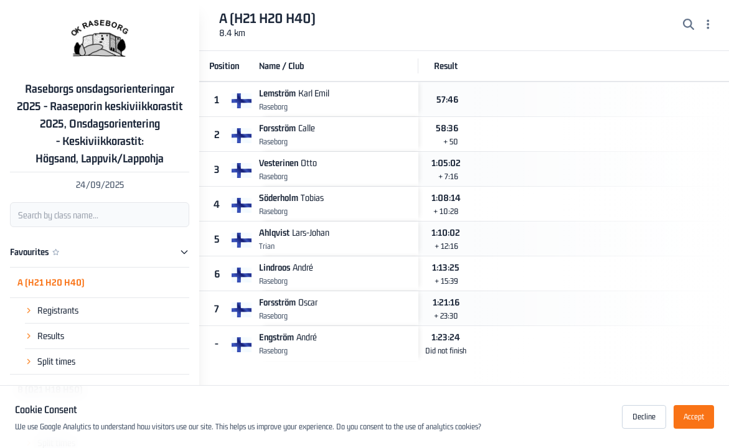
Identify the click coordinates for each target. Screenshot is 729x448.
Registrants (57, 310)
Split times (56, 361)
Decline (644, 416)
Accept (694, 416)
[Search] (688, 25)
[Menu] (708, 25)
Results (50, 335)
